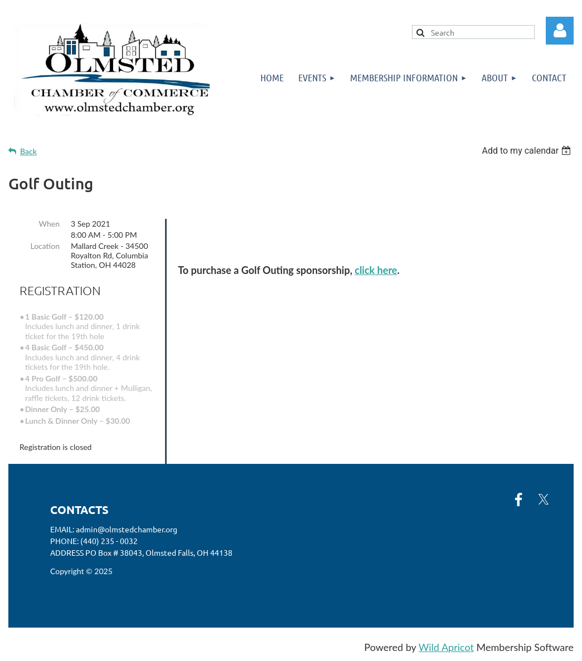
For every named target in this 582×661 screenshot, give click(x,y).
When (49, 223)
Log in (560, 31)
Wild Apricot (446, 647)
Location (45, 246)
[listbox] (528, 151)
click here (376, 270)
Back (28, 151)
